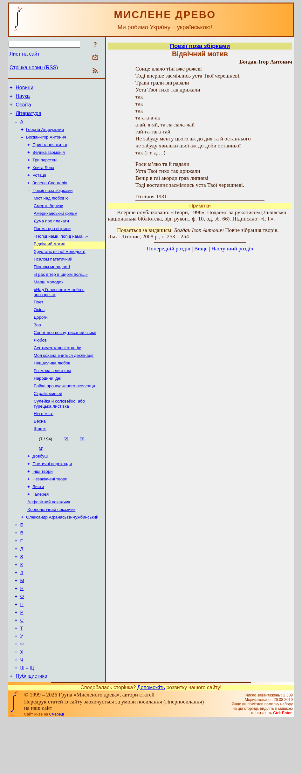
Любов (40, 362)
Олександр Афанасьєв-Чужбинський (62, 552)
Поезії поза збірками (52, 201)
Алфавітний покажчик (48, 535)
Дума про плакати (51, 234)
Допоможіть (151, 741)
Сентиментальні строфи (57, 371)
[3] (81, 468)
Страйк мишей (48, 420)
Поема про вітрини (52, 242)
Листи (38, 519)
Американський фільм (55, 225)
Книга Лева (43, 176)
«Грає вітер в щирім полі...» (61, 291)
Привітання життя (49, 151)
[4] (41, 478)
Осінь (39, 329)
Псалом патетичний (53, 275)
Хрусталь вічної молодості (60, 267)
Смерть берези (48, 217)
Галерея (40, 527)
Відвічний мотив (49, 258)
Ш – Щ (27, 721)
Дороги (41, 338)
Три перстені (44, 168)
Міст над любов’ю (51, 209)
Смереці (56, 768)
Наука (23, 98)
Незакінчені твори (49, 511)
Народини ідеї (47, 404)
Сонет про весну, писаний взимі (65, 354)
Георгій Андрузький (45, 134)
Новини (24, 88)
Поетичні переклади (52, 494)
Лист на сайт (25, 54)
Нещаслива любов (52, 387)
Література (28, 117)
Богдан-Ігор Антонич (46, 143)
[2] (66, 468)
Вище (201, 249)
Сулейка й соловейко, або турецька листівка (59, 431)
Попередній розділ (168, 249)
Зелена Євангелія (49, 192)
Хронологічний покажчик (51, 544)
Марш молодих (49, 300)
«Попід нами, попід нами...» (61, 250)
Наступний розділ (232, 249)
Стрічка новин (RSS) (34, 67)
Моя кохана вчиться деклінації (63, 379)
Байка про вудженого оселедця (64, 412)
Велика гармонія (48, 159)
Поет (38, 321)
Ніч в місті (43, 441)
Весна (40, 450)
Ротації (39, 184)
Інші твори (42, 502)
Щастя (40, 458)
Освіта (23, 107)
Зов (37, 346)
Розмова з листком (52, 395)
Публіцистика (31, 730)
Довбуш (40, 486)
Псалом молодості (52, 283)
